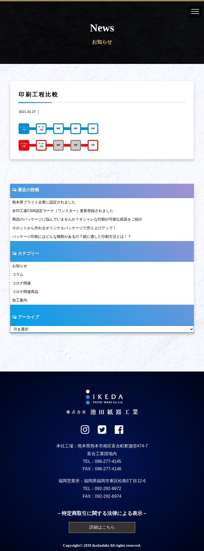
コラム (17, 274)
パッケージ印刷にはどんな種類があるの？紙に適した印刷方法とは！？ (71, 236)
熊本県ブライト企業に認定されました (43, 202)
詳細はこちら (102, 527)
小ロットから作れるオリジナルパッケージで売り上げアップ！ (64, 228)
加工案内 (19, 300)
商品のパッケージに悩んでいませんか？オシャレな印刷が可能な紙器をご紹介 (77, 219)
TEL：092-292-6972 (102, 488)
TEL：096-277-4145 (102, 461)
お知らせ (19, 266)
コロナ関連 (21, 283)
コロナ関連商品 (25, 291)
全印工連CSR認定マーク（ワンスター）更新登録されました (62, 211)
